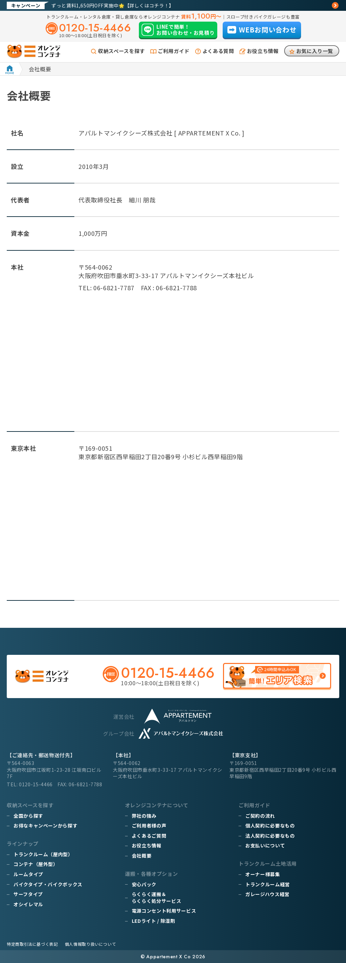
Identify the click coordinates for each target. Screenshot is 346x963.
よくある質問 (218, 50)
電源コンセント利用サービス (164, 910)
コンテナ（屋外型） (36, 864)
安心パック (144, 884)
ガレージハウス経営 (267, 894)
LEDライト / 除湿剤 (153, 920)
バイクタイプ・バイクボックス (48, 884)
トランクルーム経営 (267, 884)
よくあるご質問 (149, 835)
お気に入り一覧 (314, 50)
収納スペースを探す (121, 50)
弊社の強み (144, 815)
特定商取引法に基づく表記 (32, 944)
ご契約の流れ (260, 815)
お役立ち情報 (263, 50)
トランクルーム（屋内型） (43, 854)
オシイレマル (28, 904)
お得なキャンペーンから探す (45, 825)
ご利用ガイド (174, 50)
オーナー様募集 (262, 874)
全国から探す (28, 815)
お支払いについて (265, 845)
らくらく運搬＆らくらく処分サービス (156, 897)
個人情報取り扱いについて (90, 944)
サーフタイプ (28, 894)
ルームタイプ (28, 874)
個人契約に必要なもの (270, 825)
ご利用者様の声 (149, 825)
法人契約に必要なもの (270, 835)
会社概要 (142, 855)
